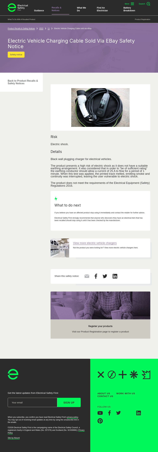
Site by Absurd (14, 438)
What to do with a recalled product (21, 19)
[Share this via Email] (87, 277)
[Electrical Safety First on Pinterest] (100, 422)
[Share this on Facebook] (96, 277)
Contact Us (105, 396)
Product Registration (142, 19)
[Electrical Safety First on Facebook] (109, 414)
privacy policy (72, 417)
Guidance (39, 10)
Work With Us (125, 393)
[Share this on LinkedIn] (115, 277)
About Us (104, 393)
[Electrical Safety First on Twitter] (118, 413)
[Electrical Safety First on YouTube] (100, 413)
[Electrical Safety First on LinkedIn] (138, 414)
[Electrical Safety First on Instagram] (128, 414)
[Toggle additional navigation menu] (129, 3)
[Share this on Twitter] (105, 277)
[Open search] (144, 4)
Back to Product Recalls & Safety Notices (23, 82)
